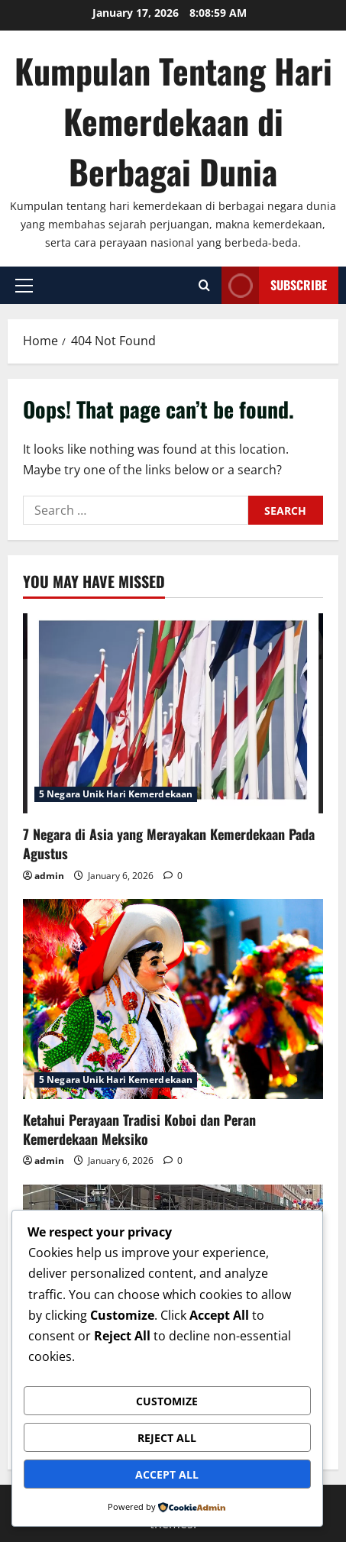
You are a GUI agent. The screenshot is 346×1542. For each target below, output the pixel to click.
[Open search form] (204, 285)
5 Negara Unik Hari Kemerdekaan (115, 793)
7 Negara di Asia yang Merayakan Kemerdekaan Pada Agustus (169, 843)
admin (49, 875)
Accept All (167, 1474)
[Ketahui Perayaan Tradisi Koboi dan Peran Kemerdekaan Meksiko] (173, 999)
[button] (24, 286)
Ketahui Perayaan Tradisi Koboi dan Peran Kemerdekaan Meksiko (139, 1129)
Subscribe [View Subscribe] (274, 285)
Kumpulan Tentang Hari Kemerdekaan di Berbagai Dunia (173, 121)
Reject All (166, 1437)
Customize (167, 1401)
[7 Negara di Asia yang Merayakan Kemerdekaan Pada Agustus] (173, 713)
